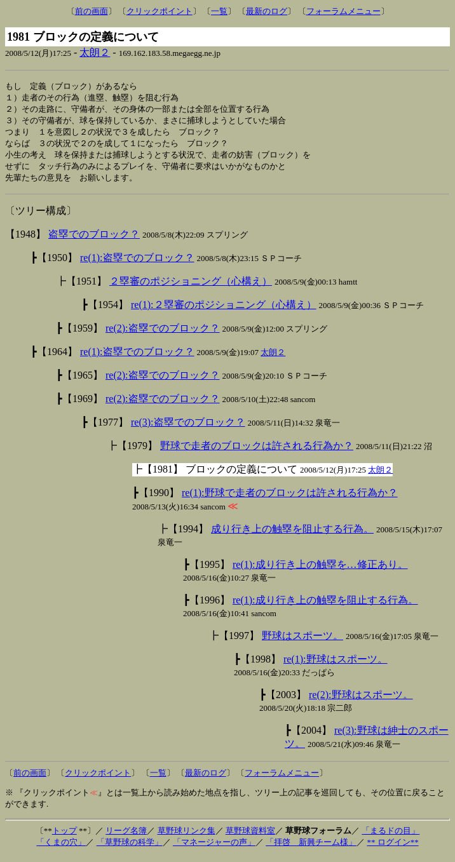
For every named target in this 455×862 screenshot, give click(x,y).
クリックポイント (159, 11)
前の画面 (91, 11)
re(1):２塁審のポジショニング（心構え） (223, 310)
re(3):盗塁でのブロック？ (188, 427)
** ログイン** (392, 847)
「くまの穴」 (61, 847)
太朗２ (94, 52)
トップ (64, 836)
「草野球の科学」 (130, 847)
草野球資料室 (250, 836)
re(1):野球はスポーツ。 (335, 664)
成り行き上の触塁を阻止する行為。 (292, 534)
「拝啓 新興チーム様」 (311, 847)
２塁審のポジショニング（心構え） (190, 286)
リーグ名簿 (126, 836)
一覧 (219, 11)
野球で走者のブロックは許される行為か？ (256, 451)
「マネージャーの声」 (214, 847)
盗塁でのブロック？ (94, 239)
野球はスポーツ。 (302, 641)
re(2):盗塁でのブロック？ (162, 333)
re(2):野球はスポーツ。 (361, 700)
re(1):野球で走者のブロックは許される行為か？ (290, 498)
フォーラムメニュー (343, 11)
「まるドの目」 (390, 836)
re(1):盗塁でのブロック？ (137, 263)
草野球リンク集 (186, 836)
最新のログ (266, 11)
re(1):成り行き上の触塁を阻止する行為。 (325, 605)
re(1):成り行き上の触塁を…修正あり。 (320, 570)
